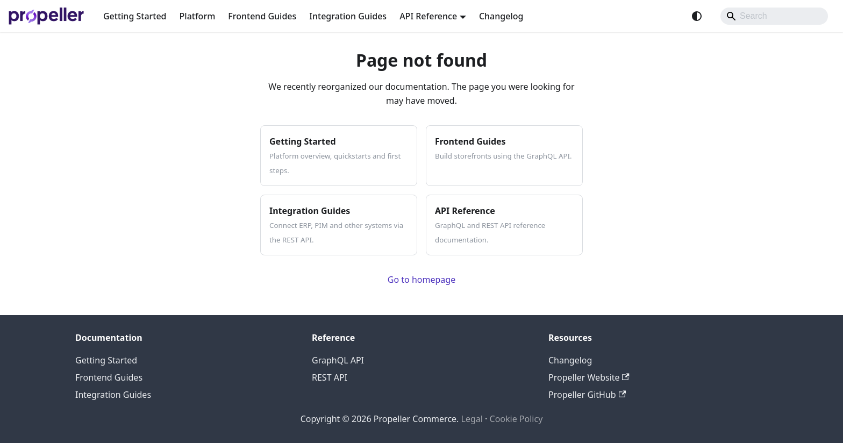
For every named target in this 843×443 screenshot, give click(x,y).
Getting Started (135, 16)
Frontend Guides (262, 16)
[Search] (774, 16)
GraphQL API (338, 360)
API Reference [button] (428, 16)
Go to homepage (421, 279)
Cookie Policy (516, 419)
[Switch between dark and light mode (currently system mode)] (696, 16)
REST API (329, 377)
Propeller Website (589, 377)
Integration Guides (348, 16)
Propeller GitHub (587, 395)
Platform (198, 16)
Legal (472, 419)
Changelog (501, 16)
